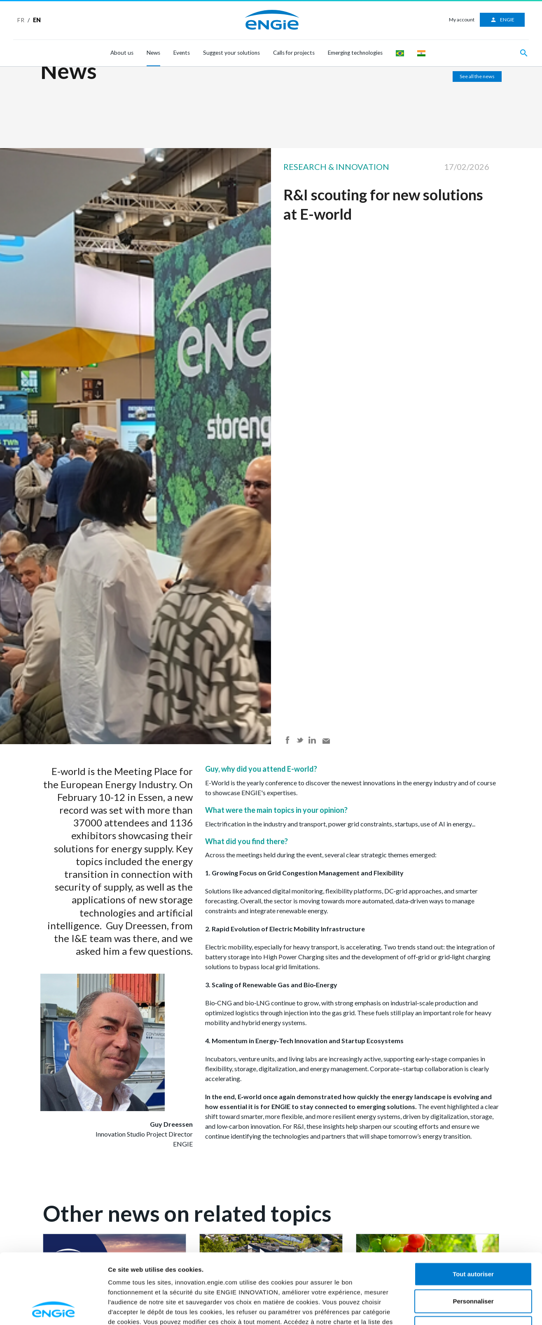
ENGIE (502, 19)
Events (181, 52)
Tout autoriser (473, 1207)
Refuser (473, 1261)
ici (246, 1265)
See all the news (477, 76)
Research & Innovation (336, 167)
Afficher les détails (492, 1308)
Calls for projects (294, 52)
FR (20, 19)
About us (121, 52)
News (153, 52)
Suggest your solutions (231, 52)
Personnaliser (473, 1235)
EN (37, 19)
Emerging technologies (355, 52)
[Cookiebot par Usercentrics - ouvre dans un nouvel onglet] (53, 1309)
